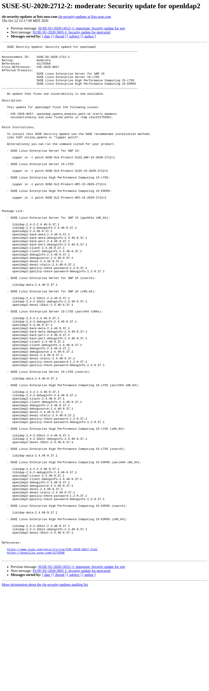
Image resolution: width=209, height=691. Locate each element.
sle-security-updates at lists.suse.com (84, 17)
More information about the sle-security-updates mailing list (45, 687)
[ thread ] (59, 36)
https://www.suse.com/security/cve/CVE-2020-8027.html (52, 650)
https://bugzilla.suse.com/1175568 (35, 654)
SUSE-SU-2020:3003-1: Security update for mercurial (71, 32)
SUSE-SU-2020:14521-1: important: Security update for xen (81, 28)
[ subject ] (74, 36)
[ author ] (89, 36)
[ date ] (47, 36)
